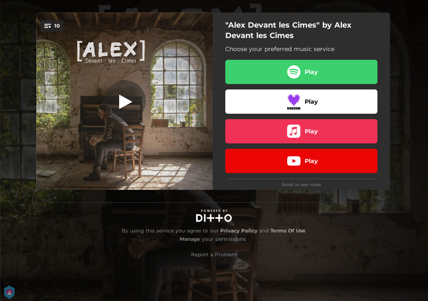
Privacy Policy (238, 230)
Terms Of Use (288, 230)
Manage (190, 239)
